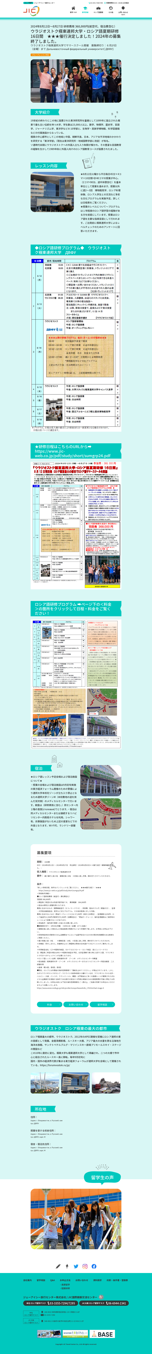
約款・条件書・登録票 (117, 1280)
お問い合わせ (76, 1004)
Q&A (52, 1280)
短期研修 (65, 1288)
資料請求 (97, 1280)
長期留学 (65, 1284)
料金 (49, 1004)
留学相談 (102, 1004)
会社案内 (27, 1280)
